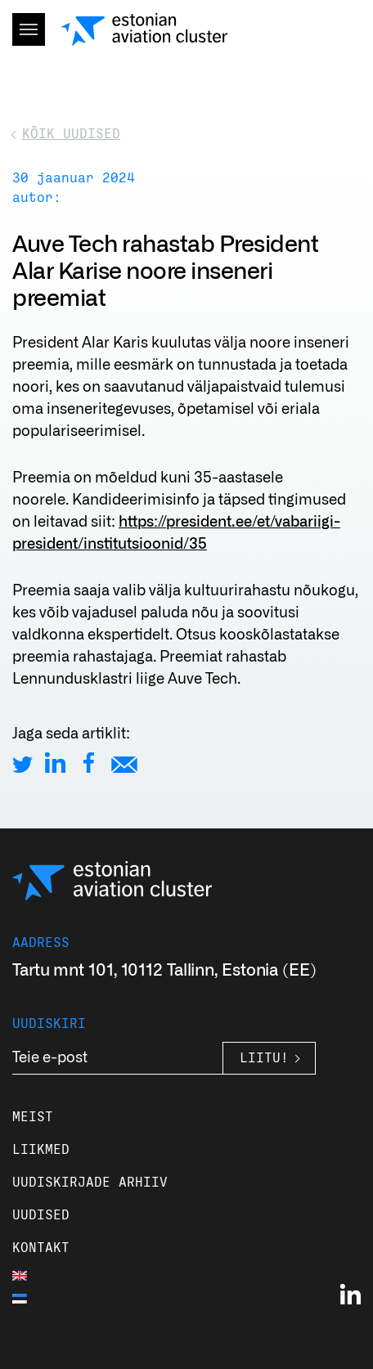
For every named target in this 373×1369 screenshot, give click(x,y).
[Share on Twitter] (22, 762)
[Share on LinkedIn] (55, 762)
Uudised (41, 1215)
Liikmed (41, 1149)
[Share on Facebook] (89, 762)
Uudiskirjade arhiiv (90, 1182)
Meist (32, 1117)
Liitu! (264, 1059)
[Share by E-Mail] (124, 762)
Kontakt (41, 1248)
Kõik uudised (71, 134)
